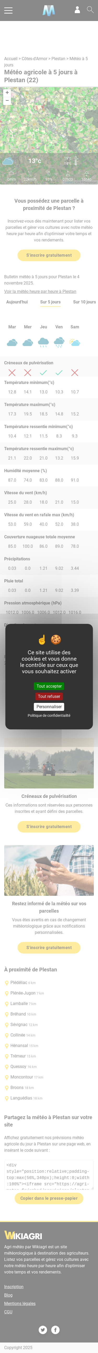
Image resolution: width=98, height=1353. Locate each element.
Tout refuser (49, 696)
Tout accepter (49, 686)
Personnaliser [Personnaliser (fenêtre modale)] (49, 706)
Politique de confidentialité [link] (49, 715)
